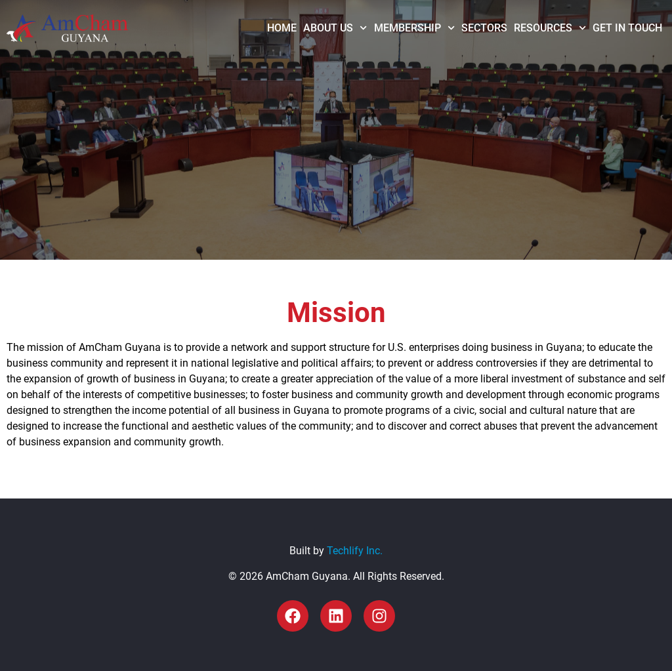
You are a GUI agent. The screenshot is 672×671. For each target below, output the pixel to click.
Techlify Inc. (355, 550)
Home (282, 28)
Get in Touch (627, 28)
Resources (550, 28)
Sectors (484, 28)
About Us (335, 28)
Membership (414, 28)
